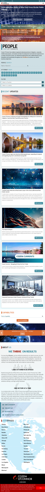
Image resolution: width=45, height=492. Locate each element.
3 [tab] (24, 23)
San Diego (26, 438)
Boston (3, 429)
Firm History (7, 408)
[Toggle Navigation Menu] (43, 3)
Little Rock (4, 457)
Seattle (26, 446)
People (6, 63)
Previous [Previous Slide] (1, 333)
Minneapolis (5, 467)
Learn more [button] (7, 490)
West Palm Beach (28, 459)
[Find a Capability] (22, 316)
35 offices (25, 57)
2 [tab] (22, 23)
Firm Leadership (8, 405)
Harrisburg (4, 448)
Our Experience (28, 19)
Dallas (3, 443)
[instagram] (43, 1)
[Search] (12, 1)
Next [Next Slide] (43, 333)
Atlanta (4, 424)
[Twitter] (41, 1)
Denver (3, 446)
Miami (3, 465)
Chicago (4, 440)
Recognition (7, 411)
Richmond (26, 432)
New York (26, 424)
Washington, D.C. (28, 454)
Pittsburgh (26, 429)
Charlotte (4, 435)
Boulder (4, 432)
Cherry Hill (4, 438)
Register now (38, 305)
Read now (39, 128)
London (4, 459)
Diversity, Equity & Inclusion (12, 415)
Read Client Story (18, 19)
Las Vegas (4, 454)
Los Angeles (5, 462)
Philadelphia (27, 427)
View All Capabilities (22, 320)
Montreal (4, 470)
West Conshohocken (29, 457)
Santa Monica (27, 443)
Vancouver (26, 451)
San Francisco (27, 440)
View (22, 333)
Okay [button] (40, 487)
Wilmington (27, 462)
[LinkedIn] (39, 1)
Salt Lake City (27, 435)
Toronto (26, 448)
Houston (4, 451)
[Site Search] (7, 1)
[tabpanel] (22, 332)
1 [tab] (20, 23)
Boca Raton (5, 427)
